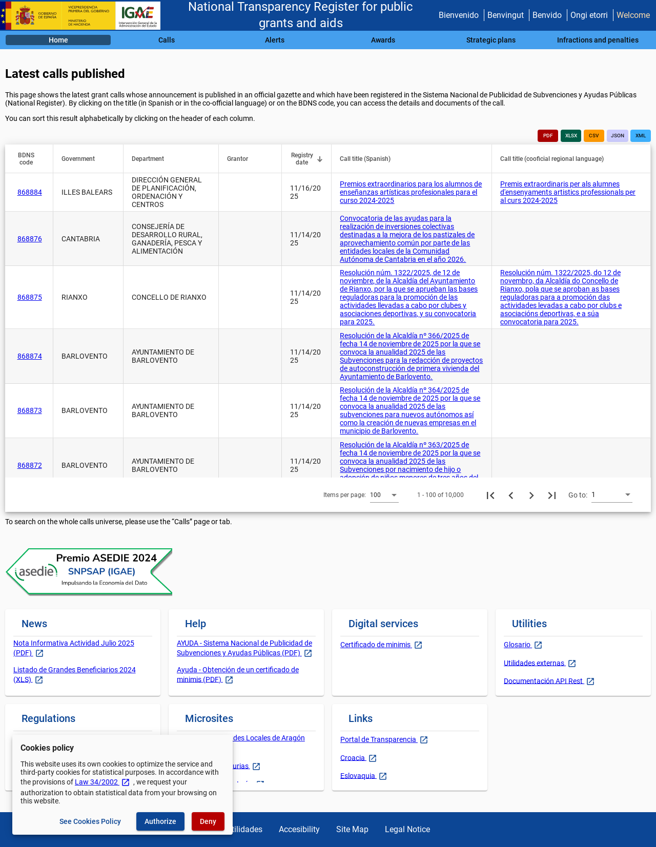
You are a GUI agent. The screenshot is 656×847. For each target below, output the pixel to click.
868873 (29, 410)
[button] (31, 159)
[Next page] (531, 495)
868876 (29, 239)
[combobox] (384, 494)
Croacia (353, 757)
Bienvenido (459, 15)
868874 (29, 356)
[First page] (490, 495)
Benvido (547, 15)
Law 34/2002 (102, 782)
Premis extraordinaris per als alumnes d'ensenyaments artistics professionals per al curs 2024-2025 (568, 192)
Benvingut (505, 15)
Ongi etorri (589, 15)
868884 (29, 192)
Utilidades (244, 829)
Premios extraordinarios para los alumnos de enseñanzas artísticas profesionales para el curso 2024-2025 (411, 192)
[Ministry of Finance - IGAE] (84, 16)
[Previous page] (511, 495)
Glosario (518, 645)
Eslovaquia (358, 775)
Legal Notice (407, 829)
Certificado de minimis (376, 645)
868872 (29, 465)
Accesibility (299, 829)
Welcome (633, 15)
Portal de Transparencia (379, 739)
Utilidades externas (535, 662)
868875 (29, 297)
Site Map (352, 829)
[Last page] (552, 495)
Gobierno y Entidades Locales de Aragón (241, 738)
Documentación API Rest (544, 680)
